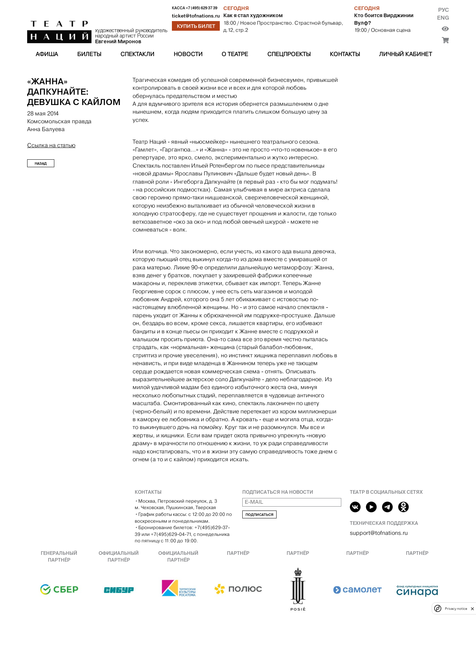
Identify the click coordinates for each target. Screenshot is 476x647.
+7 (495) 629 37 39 (201, 8)
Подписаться (259, 514)
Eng (443, 17)
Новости (188, 54)
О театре (235, 54)
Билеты (89, 54)
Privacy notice (456, 609)
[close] (472, 608)
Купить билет (196, 26)
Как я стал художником (253, 15)
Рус (443, 9)
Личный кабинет (405, 54)
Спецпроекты (289, 54)
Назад (41, 163)
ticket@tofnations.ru (196, 16)
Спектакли (137, 54)
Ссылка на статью (51, 145)
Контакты (345, 54)
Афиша (47, 54)
